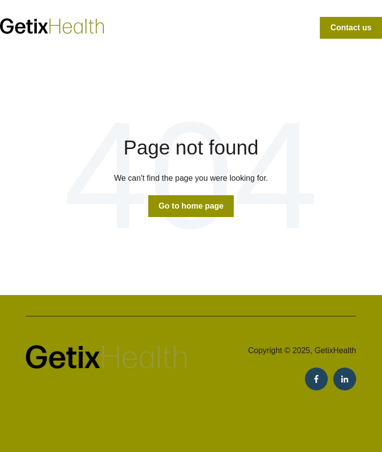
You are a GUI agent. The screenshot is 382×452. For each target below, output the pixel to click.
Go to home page (191, 206)
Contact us (351, 27)
